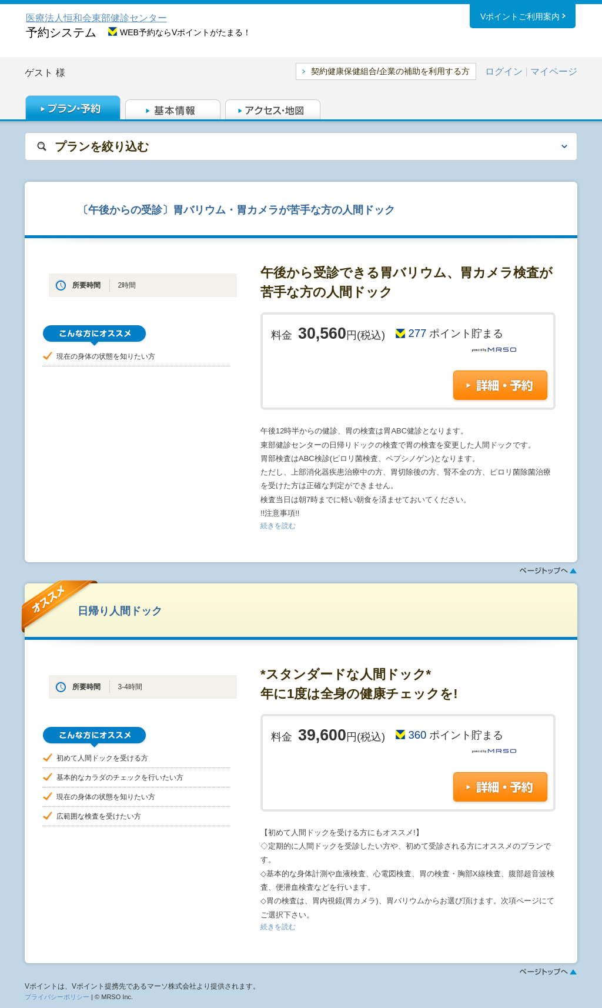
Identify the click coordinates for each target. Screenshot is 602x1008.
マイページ (553, 71)
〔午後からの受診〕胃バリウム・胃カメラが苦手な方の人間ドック (236, 209)
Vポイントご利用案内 (520, 17)
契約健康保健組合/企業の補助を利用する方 (390, 71)
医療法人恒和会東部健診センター (96, 18)
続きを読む (278, 526)
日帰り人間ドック (120, 611)
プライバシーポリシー (57, 996)
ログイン (504, 71)
